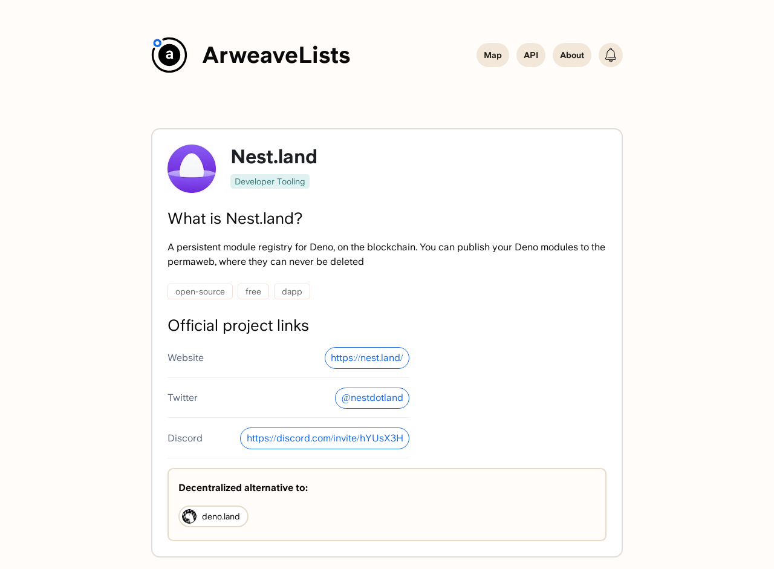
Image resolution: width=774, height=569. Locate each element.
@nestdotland (372, 397)
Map (493, 55)
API (531, 55)
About (572, 55)
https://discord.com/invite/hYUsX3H (325, 438)
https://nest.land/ (367, 357)
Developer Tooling (270, 181)
